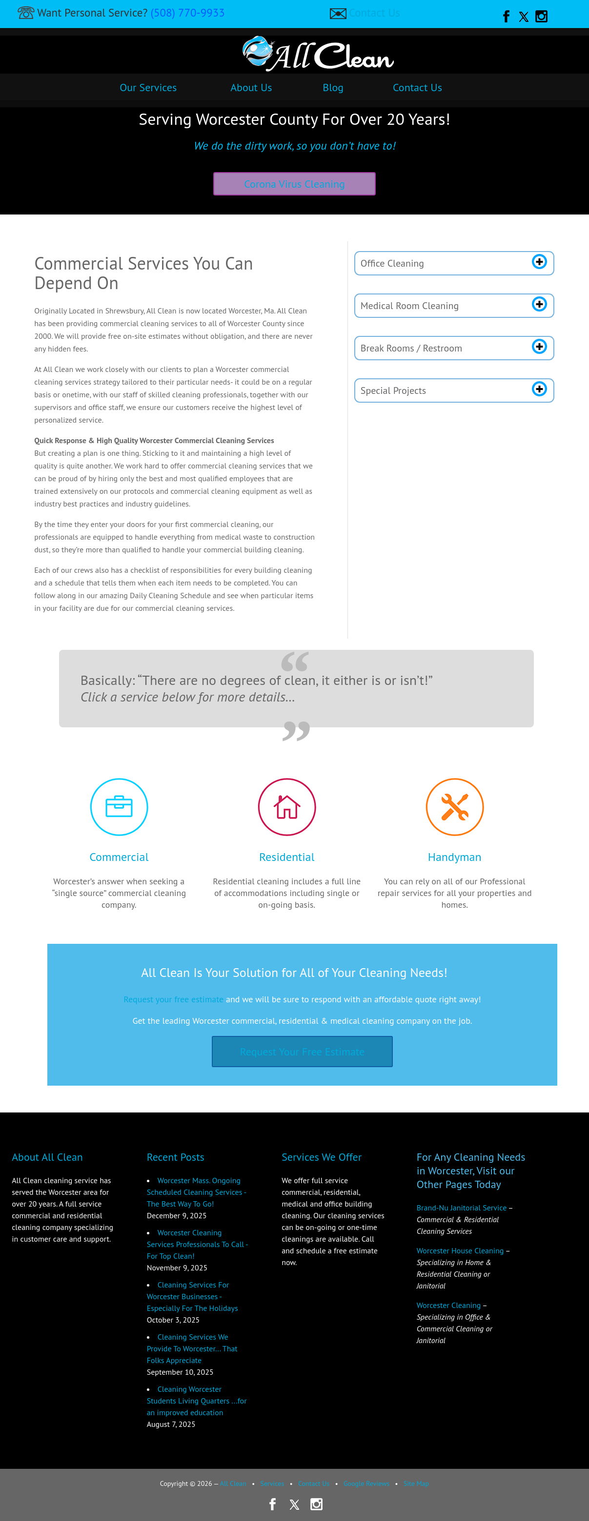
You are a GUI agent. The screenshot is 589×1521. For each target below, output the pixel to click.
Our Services (148, 87)
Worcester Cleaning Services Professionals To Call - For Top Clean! (197, 1244)
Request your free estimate (173, 999)
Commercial (118, 856)
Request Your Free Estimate (302, 1051)
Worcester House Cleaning (460, 1250)
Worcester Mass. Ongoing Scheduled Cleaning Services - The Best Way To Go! (196, 1192)
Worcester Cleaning (449, 1305)
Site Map (416, 1483)
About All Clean (47, 1157)
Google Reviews (366, 1483)
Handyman (455, 856)
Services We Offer (322, 1157)
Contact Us (374, 12)
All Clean (233, 1483)
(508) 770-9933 (188, 12)
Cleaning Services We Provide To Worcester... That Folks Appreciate (192, 1348)
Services (272, 1483)
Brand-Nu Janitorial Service (462, 1207)
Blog (333, 87)
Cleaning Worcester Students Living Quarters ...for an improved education (197, 1400)
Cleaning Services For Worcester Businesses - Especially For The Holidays (192, 1296)
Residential (287, 856)
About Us (251, 87)
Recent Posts (175, 1157)
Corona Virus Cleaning (294, 184)
